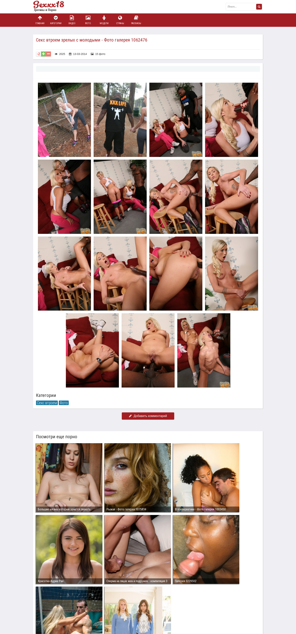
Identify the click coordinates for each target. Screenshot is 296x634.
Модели (104, 20)
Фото (88, 20)
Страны (120, 20)
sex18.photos (74, 613)
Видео (72, 20)
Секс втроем (47, 403)
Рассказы (136, 20)
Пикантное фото (52, 6)
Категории (56, 20)
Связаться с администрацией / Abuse (56, 610)
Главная (40, 20)
